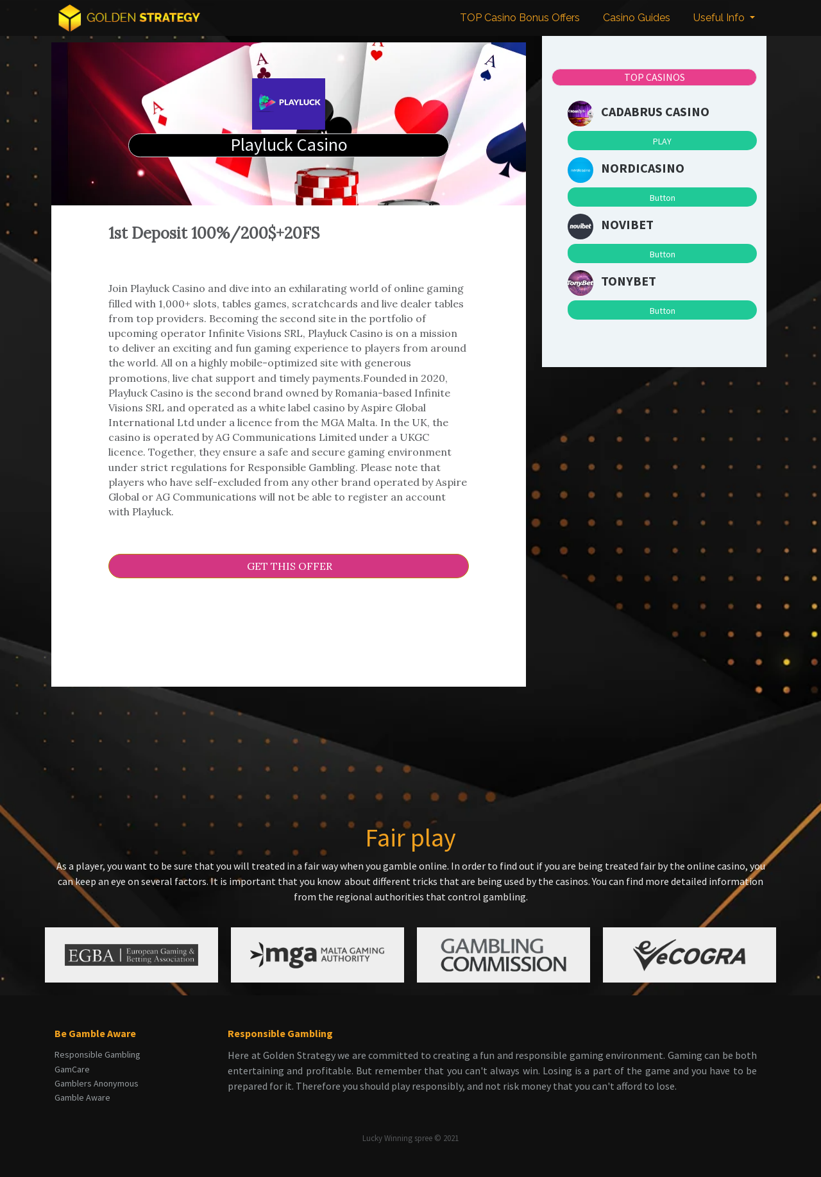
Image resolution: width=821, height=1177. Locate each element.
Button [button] (662, 197)
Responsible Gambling (97, 1054)
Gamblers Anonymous (97, 1083)
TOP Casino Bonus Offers (520, 18)
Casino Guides (636, 18)
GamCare (72, 1069)
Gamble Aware (82, 1097)
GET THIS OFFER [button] (288, 566)
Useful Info (720, 18)
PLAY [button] (662, 141)
